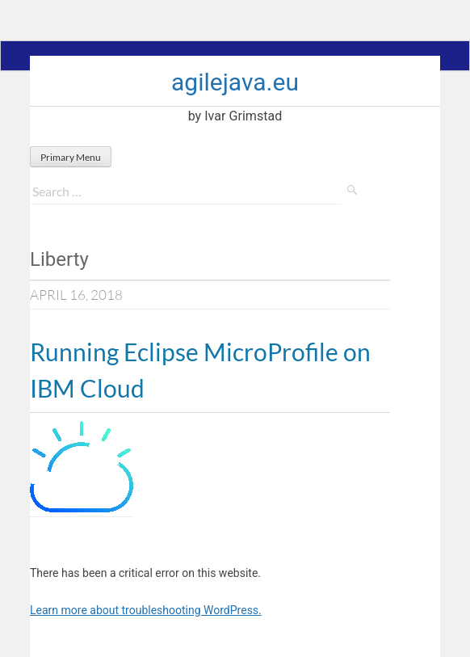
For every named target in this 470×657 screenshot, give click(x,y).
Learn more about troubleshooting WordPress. (146, 610)
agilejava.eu (235, 82)
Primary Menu (70, 157)
